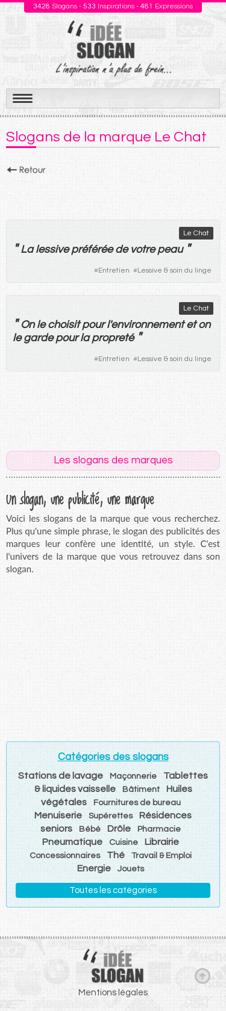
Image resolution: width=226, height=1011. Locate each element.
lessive (52, 249)
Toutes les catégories (113, 890)
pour (93, 324)
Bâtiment (141, 789)
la (84, 338)
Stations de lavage (60, 776)
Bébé (90, 829)
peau (170, 249)
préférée (92, 249)
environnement (147, 324)
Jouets (131, 869)
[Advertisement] (113, 194)
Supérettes (111, 816)
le (41, 324)
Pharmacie (159, 829)
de (121, 249)
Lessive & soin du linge (174, 270)
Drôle (119, 828)
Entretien (114, 270)
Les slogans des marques (113, 460)
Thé (116, 855)
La (26, 249)
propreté (113, 338)
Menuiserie (58, 815)
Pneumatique (72, 842)
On (27, 324)
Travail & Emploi (161, 856)
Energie (94, 868)
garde (38, 338)
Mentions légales (113, 992)
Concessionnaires (65, 856)
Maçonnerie (133, 776)
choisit (64, 324)
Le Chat (196, 233)
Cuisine (123, 842)
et (191, 324)
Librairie (162, 842)
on (204, 324)
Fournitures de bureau (137, 803)
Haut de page (202, 975)
